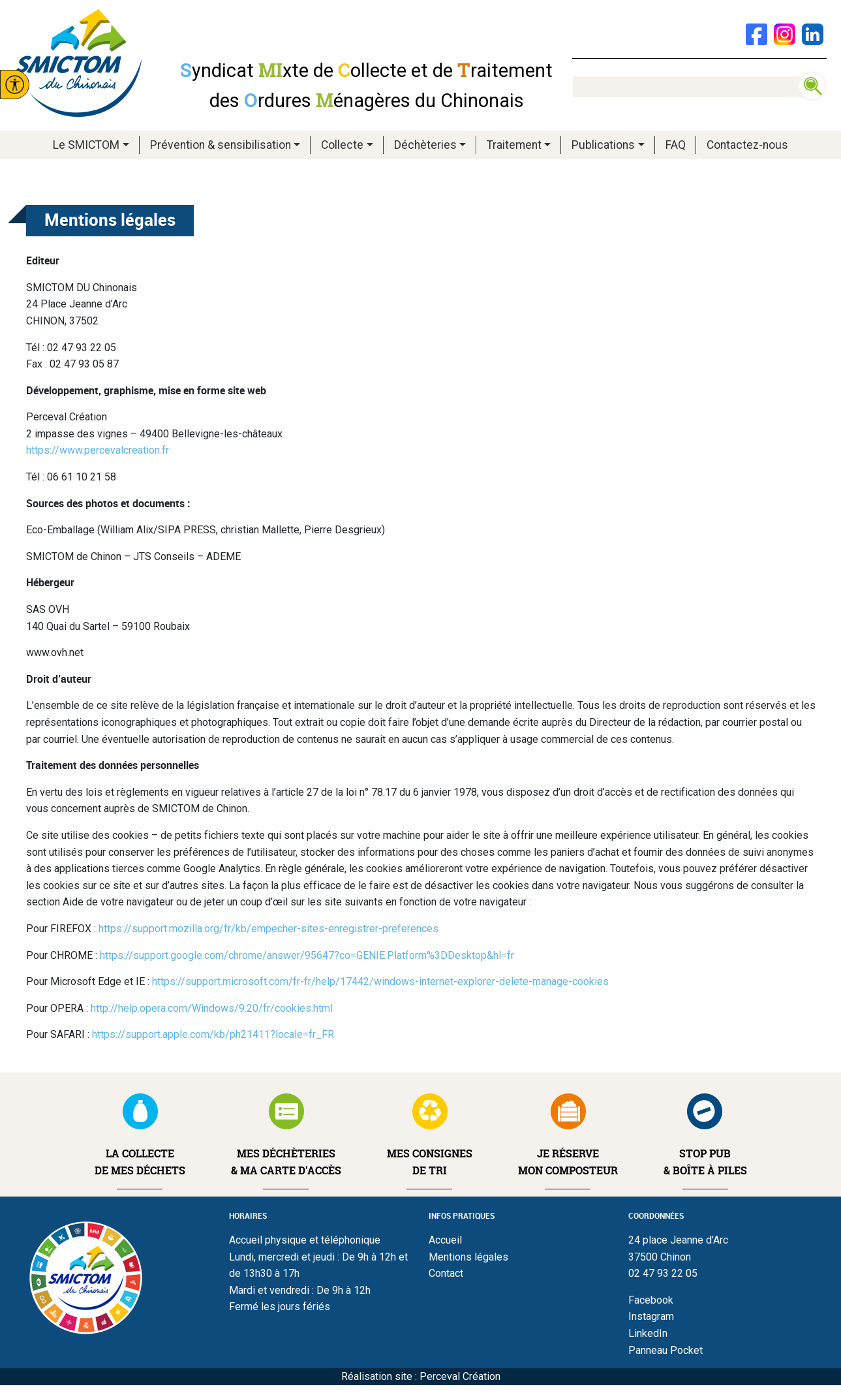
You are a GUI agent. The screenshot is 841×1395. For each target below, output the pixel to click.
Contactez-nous (747, 144)
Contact (446, 1273)
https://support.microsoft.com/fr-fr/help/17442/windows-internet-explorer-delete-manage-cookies (380, 981)
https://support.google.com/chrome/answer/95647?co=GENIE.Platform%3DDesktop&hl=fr (307, 955)
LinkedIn (647, 1333)
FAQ (675, 144)
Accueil (445, 1240)
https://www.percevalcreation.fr (97, 450)
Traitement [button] (514, 144)
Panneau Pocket (665, 1350)
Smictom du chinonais (78, 63)
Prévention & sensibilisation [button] (220, 144)
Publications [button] (603, 144)
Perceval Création (460, 1376)
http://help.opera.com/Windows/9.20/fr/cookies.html (212, 1008)
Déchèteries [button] (425, 144)
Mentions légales (468, 1257)
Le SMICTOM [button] (86, 144)
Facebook (650, 1300)
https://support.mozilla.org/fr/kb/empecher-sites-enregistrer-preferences (268, 928)
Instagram (651, 1316)
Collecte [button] (342, 144)
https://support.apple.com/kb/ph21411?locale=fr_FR (213, 1034)
